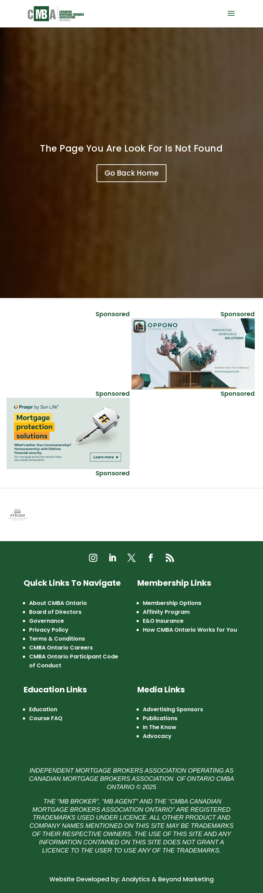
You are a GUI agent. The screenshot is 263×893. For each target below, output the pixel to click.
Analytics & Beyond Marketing (168, 879)
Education (43, 709)
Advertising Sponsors (173, 709)
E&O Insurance (163, 621)
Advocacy (157, 736)
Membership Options (172, 603)
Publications (160, 718)
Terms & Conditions (57, 639)
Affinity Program (166, 612)
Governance (46, 621)
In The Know (159, 727)
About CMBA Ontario (58, 603)
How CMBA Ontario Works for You (190, 630)
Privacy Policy (48, 630)
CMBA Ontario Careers (61, 648)
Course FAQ (45, 718)
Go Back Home (131, 173)
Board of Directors (55, 612)
